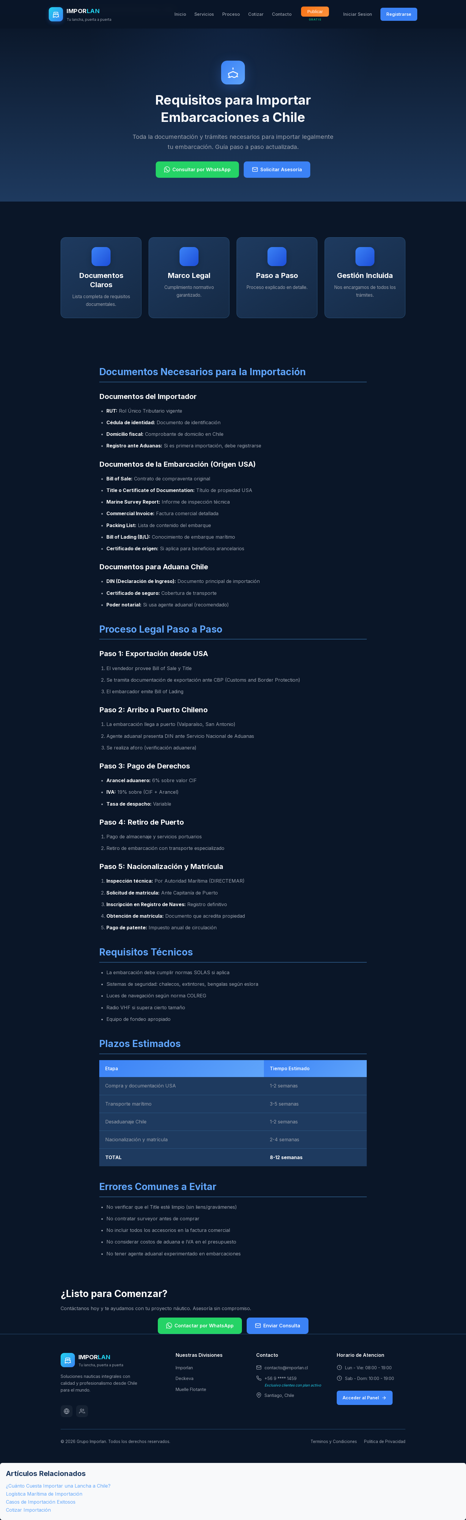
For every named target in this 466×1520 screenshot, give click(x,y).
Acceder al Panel (365, 1397)
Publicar (315, 11)
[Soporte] (82, 1411)
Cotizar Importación (28, 1510)
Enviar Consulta (277, 1326)
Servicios (204, 14)
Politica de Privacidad (384, 1441)
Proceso (231, 14)
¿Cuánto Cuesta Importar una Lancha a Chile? (58, 1486)
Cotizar (256, 14)
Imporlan (184, 1367)
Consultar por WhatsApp (197, 169)
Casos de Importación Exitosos (40, 1502)
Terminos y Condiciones (334, 1441)
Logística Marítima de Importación (44, 1494)
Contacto (282, 14)
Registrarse (398, 14)
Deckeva (184, 1378)
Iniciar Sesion (357, 14)
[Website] (67, 1411)
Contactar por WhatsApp (200, 1326)
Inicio (180, 14)
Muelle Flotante (191, 1389)
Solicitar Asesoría (277, 169)
